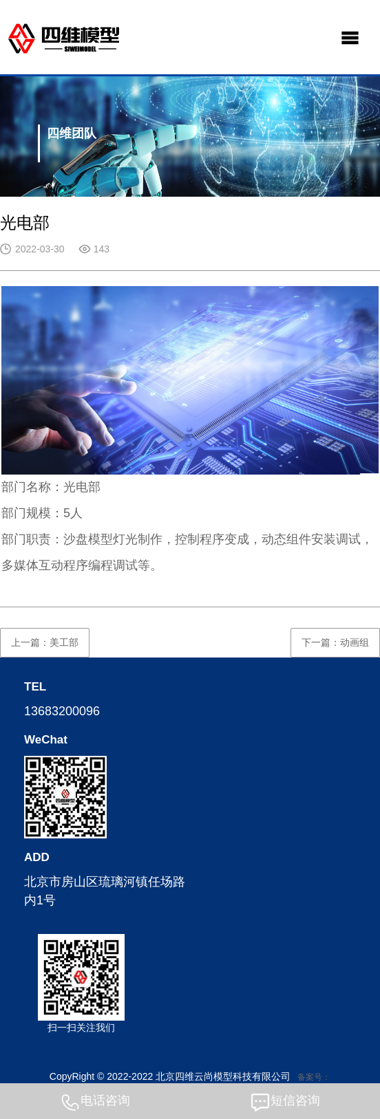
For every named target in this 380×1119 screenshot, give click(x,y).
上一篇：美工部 (44, 642)
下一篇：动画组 (335, 642)
